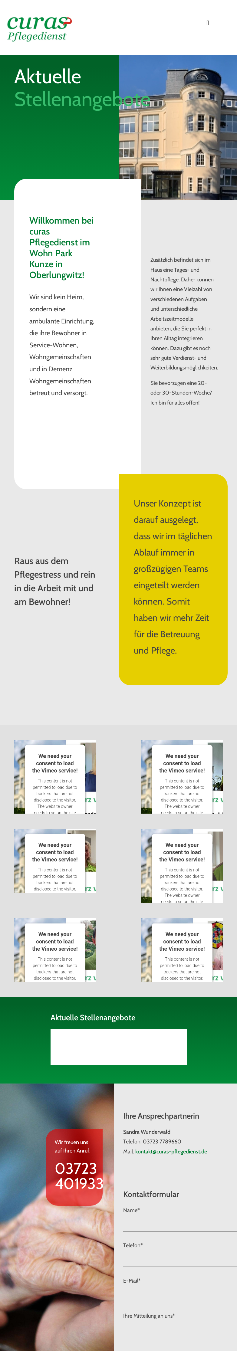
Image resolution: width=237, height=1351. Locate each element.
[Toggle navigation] (207, 23)
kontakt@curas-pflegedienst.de (171, 1151)
